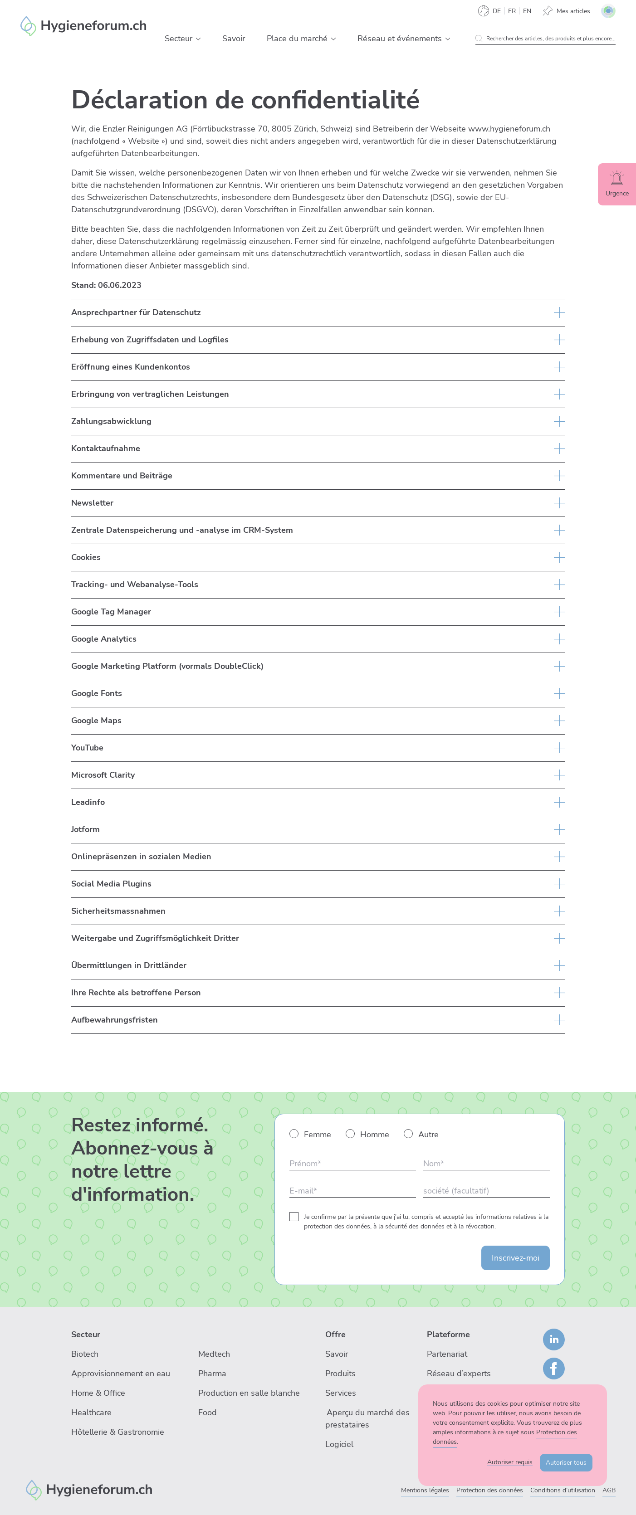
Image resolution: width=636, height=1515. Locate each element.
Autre (428, 1134)
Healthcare (91, 1412)
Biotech (84, 1354)
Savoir (336, 1354)
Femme (317, 1134)
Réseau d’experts (459, 1373)
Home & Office (98, 1393)
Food (207, 1412)
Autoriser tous (566, 1462)
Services (340, 1393)
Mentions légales (425, 1490)
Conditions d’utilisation (562, 1490)
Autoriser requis (510, 1462)
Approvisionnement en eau (120, 1373)
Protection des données (489, 1490)
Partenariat (447, 1354)
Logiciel (339, 1444)
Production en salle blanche (249, 1393)
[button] (198, 39)
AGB (609, 1490)
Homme (374, 1134)
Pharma (212, 1373)
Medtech (214, 1354)
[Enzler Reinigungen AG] (83, 26)
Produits (340, 1373)
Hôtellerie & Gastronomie (117, 1432)
